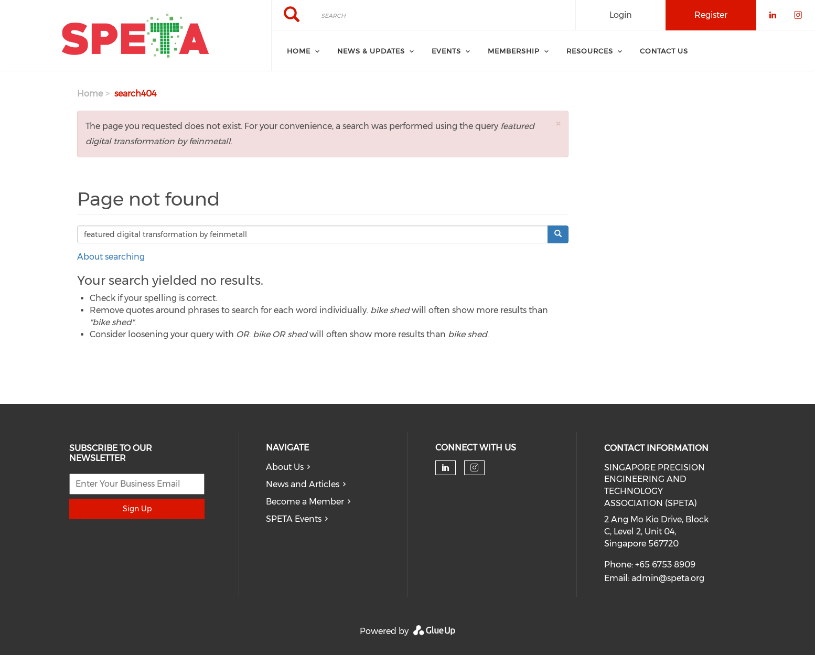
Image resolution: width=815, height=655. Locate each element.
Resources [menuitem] (589, 51)
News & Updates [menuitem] (371, 51)
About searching (111, 257)
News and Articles (302, 484)
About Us (285, 467)
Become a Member (305, 502)
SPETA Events (293, 519)
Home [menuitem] (298, 51)
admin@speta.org (667, 578)
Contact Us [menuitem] (664, 51)
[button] (558, 123)
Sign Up (137, 508)
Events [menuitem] (446, 51)
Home (90, 94)
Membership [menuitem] (514, 51)
